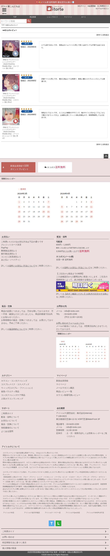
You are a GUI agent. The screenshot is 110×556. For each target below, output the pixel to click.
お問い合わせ (8, 537)
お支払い (6, 237)
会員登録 (92, 6)
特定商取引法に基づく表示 (14, 542)
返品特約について (17, 329)
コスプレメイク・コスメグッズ (15, 384)
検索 (29, 21)
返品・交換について (10, 424)
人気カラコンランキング (12, 398)
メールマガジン (103, 9)
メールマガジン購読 (65, 388)
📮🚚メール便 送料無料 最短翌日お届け (55, 2)
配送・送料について (10, 417)
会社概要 (61, 408)
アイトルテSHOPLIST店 (95, 512)
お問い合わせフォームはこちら (70, 323)
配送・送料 (62, 237)
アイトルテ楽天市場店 (32, 512)
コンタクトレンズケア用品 (13, 395)
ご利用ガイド (104, 6)
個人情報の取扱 (9, 548)
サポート (6, 408)
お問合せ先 (62, 306)
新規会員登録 (62, 381)
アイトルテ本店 (8, 512)
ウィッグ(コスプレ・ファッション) (17, 388)
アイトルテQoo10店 (73, 512)
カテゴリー (7, 375)
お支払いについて (9, 420)
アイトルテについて (11, 446)
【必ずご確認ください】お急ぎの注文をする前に (86, 294)
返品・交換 (7, 306)
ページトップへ (106, 156)
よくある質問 (7, 431)
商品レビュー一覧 (64, 391)
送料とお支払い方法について (22, 266)
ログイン (82, 6)
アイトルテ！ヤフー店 (53, 512)
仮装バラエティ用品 (10, 391)
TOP (2, 25)
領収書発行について (10, 428)
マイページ (62, 375)
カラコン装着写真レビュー (68, 395)
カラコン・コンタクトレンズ (14, 381)
